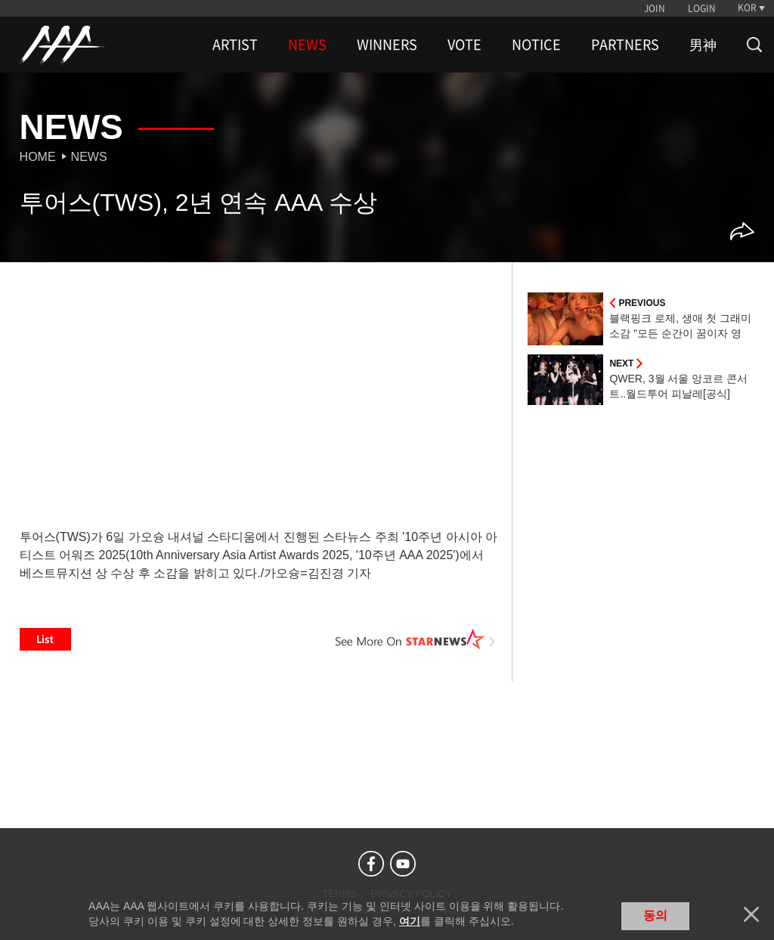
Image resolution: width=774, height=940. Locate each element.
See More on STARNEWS (415, 639)
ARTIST (235, 44)
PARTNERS (625, 44)
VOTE (464, 44)
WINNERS (387, 44)
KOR (747, 7)
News (89, 156)
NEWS (307, 44)
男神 (703, 44)
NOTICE (536, 44)
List (45, 639)
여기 (409, 921)
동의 (655, 915)
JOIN (654, 8)
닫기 (751, 914)
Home (38, 156)
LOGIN (702, 8)
